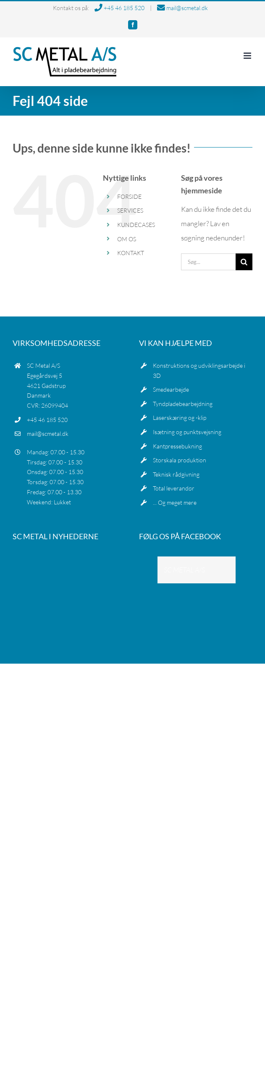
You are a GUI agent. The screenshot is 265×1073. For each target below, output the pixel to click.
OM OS (126, 239)
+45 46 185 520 (119, 7)
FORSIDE (129, 196)
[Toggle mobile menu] (248, 55)
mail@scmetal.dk (182, 7)
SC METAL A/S (184, 569)
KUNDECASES (136, 224)
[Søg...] (208, 261)
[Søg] (244, 261)
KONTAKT (130, 252)
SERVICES (130, 210)
